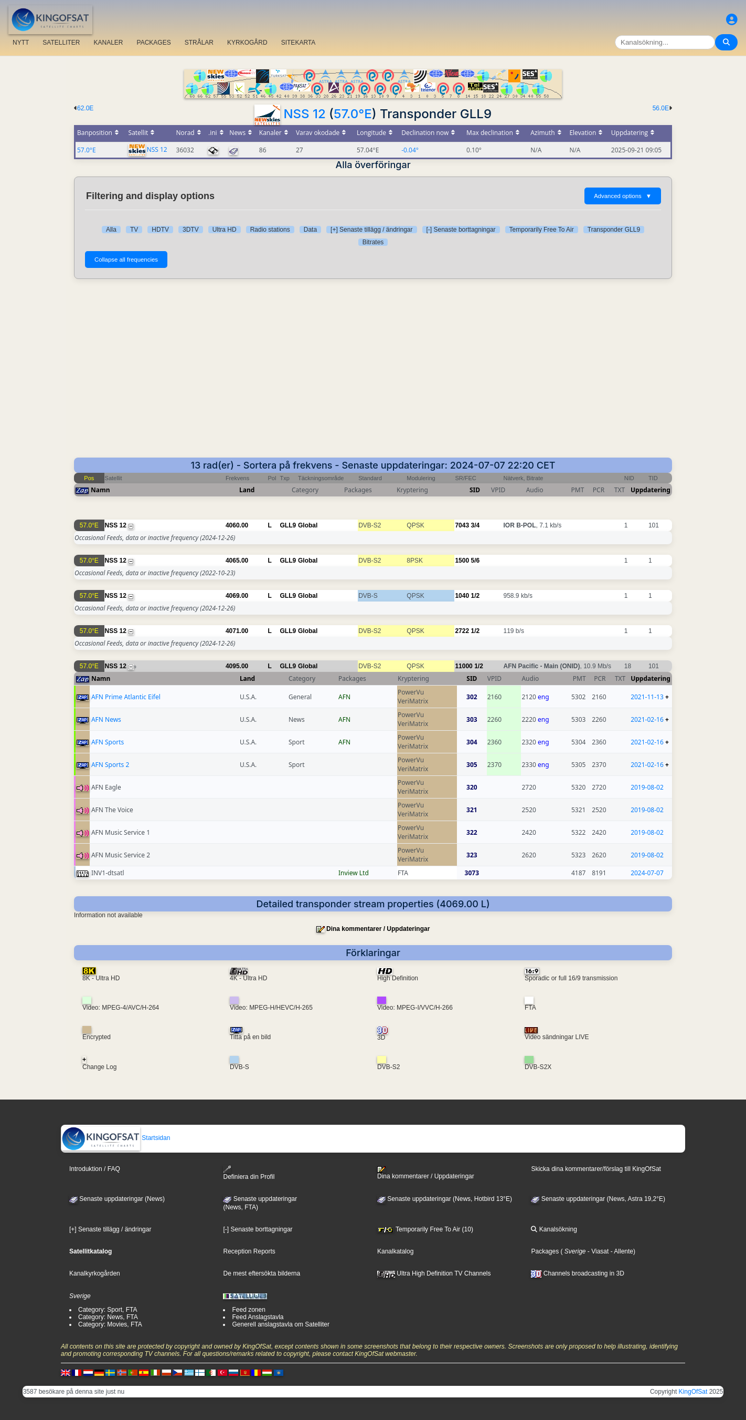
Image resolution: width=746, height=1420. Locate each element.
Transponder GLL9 (614, 229)
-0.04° (410, 150)
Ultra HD (224, 229)
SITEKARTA (298, 42)
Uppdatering (650, 489)
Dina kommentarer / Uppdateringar (378, 928)
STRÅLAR (199, 42)
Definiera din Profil (248, 1172)
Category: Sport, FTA (107, 1309)
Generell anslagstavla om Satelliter (280, 1324)
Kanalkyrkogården (94, 1273)
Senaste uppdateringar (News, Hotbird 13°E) (444, 1199)
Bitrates (373, 242)
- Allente (621, 1251)
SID (475, 489)
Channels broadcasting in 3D (577, 1273)
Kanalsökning (554, 1229)
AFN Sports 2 (110, 764)
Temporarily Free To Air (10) (425, 1229)
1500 (462, 560)
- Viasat (597, 1251)
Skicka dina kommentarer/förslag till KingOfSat (595, 1169)
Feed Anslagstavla (257, 1317)
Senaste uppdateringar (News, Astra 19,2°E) (598, 1199)
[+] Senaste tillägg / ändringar (371, 229)
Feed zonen (248, 1309)
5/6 (475, 560)
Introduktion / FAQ (94, 1169)
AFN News (106, 719)
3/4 (475, 525)
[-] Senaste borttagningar (461, 229)
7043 (462, 525)
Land (246, 489)
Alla (111, 229)
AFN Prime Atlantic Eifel (126, 696)
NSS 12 (304, 113)
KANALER (108, 42)
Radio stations (270, 229)
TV (134, 229)
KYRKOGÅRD (247, 42)
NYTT (21, 42)
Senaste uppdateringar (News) (117, 1199)
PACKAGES (154, 42)
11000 (463, 666)
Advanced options (623, 196)
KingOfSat (693, 1391)
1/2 (475, 595)
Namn (100, 489)
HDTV (160, 229)
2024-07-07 (647, 872)
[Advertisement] (373, 368)
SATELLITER (61, 42)
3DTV (191, 229)
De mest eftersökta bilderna (261, 1273)
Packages (545, 1251)
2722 (462, 631)
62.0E (85, 108)
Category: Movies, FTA (110, 1324)
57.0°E (353, 113)
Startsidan (115, 1138)
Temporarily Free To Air (541, 229)
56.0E (661, 108)
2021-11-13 (647, 696)
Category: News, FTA (108, 1317)
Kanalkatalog (395, 1251)
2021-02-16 (647, 719)
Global (307, 525)
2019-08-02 (647, 787)
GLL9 (288, 525)
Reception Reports (249, 1251)
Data (310, 229)
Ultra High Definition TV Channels (434, 1273)
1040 (462, 595)
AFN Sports (107, 742)
